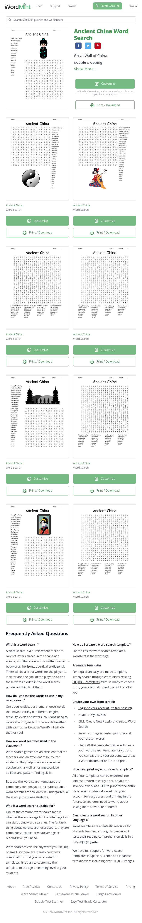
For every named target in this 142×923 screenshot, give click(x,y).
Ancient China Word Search (101, 34)
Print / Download (105, 105)
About (11, 887)
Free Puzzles (31, 887)
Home (39, 6)
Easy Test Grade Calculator (88, 901)
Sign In (133, 6)
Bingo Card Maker (109, 894)
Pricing (130, 887)
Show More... (85, 68)
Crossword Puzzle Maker (72, 894)
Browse (72, 6)
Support (55, 6)
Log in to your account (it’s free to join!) (105, 708)
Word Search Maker (34, 894)
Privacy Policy (79, 887)
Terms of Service (106, 887)
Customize (105, 83)
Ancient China (14, 205)
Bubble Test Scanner (49, 901)
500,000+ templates (86, 682)
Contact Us (54, 887)
